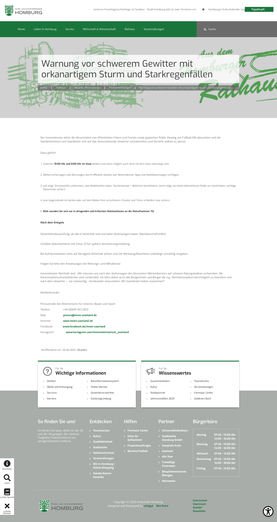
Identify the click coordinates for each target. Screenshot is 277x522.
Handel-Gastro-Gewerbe (102, 475)
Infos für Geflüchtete (135, 438)
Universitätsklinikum (175, 430)
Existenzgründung (101, 398)
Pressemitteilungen (120, 88)
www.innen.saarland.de (78, 321)
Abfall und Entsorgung (59, 387)
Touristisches (201, 381)
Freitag (201, 468)
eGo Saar (167, 456)
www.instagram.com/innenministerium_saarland (97, 332)
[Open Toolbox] (268, 511)
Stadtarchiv (100, 447)
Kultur (153, 387)
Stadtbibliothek (102, 441)
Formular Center (203, 392)
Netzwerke (168, 481)
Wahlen (51, 381)
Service (69, 29)
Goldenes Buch (202, 398)
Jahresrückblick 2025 (162, 398)
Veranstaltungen (154, 29)
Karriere (51, 398)
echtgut (148, 506)
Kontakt (197, 507)
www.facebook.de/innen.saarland (84, 326)
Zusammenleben (160, 381)
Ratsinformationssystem (105, 381)
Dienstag (202, 444)
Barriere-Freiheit (138, 451)
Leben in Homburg (45, 29)
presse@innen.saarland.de (80, 315)
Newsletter (199, 511)
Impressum (199, 504)
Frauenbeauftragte (139, 445)
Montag (201, 435)
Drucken (82, 350)
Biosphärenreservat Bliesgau (174, 473)
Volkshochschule (103, 453)
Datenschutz (200, 500)
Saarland (167, 451)
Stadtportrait (157, 392)
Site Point (162, 506)
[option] (131, 9)
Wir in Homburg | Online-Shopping (103, 465)
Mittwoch (202, 453)
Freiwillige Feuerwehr (168, 464)
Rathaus (130, 29)
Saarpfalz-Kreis (171, 445)
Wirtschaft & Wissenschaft (99, 29)
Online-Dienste (99, 387)
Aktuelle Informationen (87, 88)
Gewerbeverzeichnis (102, 392)
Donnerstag (204, 459)
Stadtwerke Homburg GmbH (172, 438)
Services (52, 392)
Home (21, 29)
